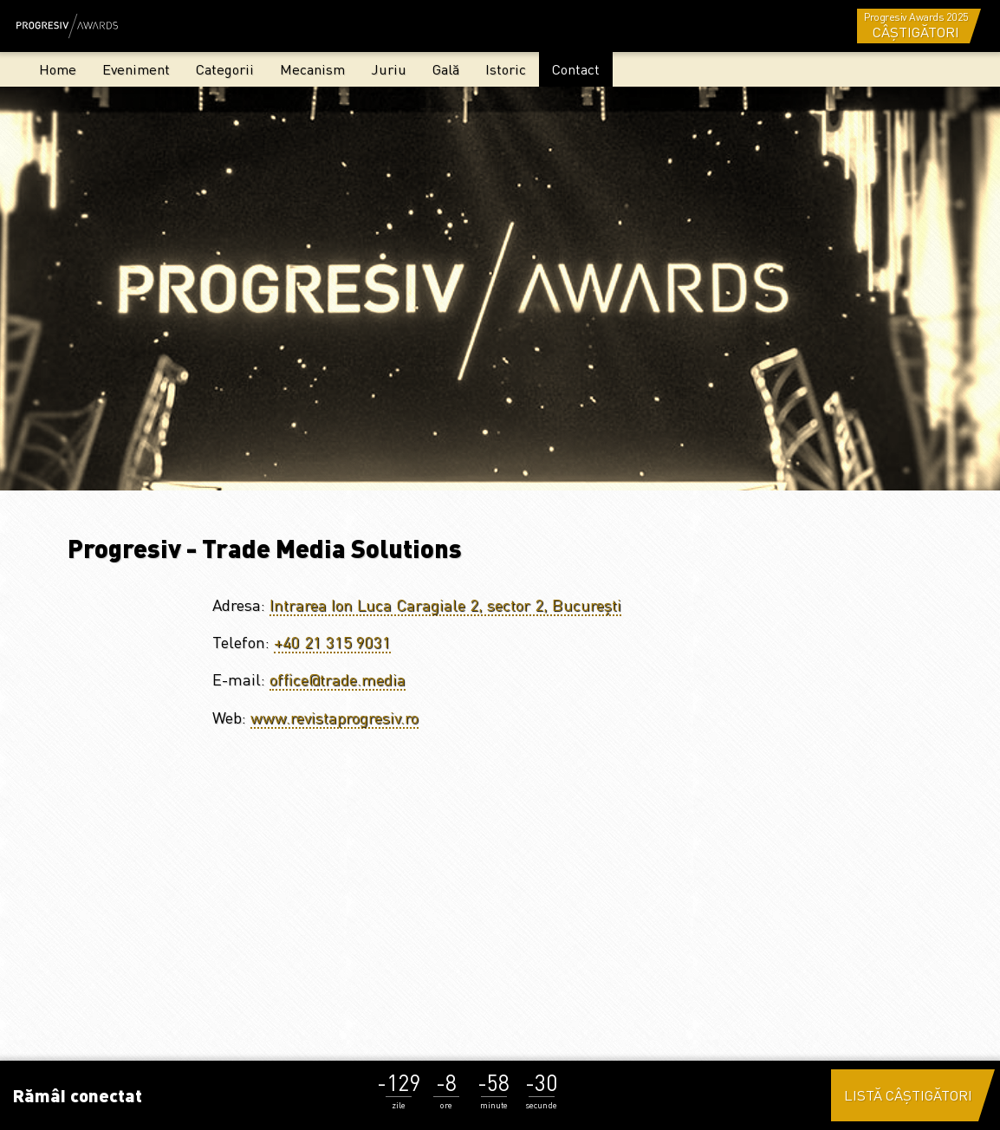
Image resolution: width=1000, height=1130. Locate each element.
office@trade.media (337, 679)
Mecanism (312, 69)
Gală (445, 69)
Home (57, 69)
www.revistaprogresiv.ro (334, 717)
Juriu (388, 69)
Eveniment (136, 69)
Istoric (505, 69)
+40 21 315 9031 (332, 642)
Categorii (225, 69)
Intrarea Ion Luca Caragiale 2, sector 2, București (445, 604)
